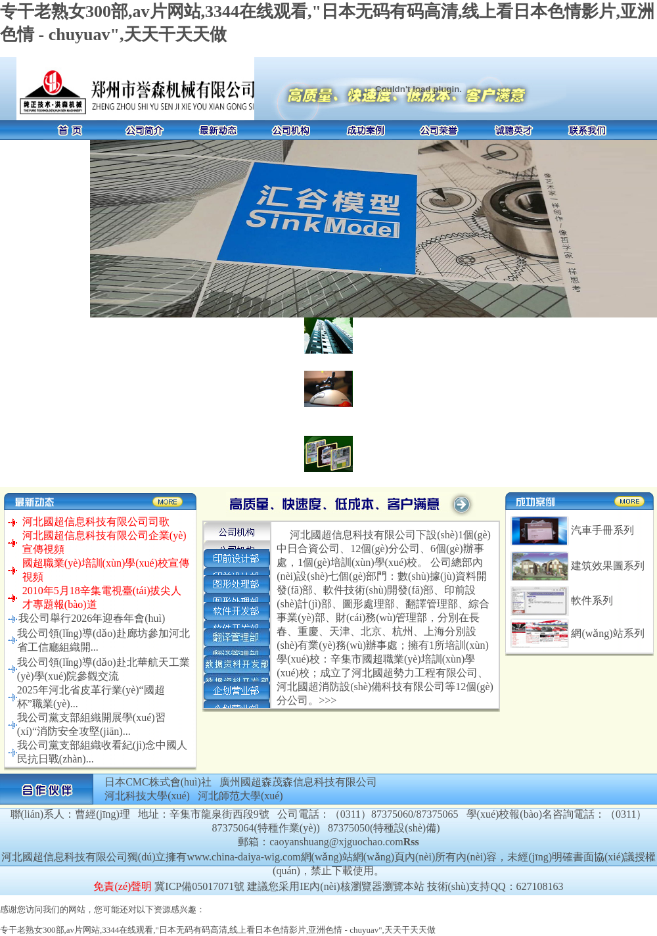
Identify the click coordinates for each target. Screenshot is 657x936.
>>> (327, 700)
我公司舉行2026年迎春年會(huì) (91, 618)
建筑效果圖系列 (608, 565)
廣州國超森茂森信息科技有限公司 (298, 781)
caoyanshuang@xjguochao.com (336, 841)
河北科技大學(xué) (147, 795)
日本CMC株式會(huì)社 (158, 781)
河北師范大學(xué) (240, 795)
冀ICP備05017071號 (199, 886)
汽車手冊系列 (602, 530)
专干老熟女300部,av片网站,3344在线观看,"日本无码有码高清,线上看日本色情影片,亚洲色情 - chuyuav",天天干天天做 (218, 930)
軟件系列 (592, 600)
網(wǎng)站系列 (607, 633)
